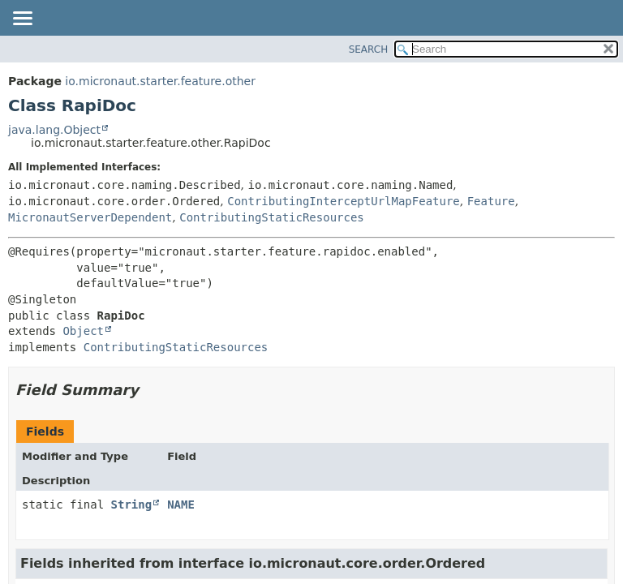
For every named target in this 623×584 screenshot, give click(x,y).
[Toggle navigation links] (22, 19)
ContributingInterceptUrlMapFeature (343, 201)
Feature (491, 201)
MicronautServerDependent (90, 217)
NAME (181, 504)
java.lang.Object (54, 129)
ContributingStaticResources (271, 217)
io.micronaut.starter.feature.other (160, 81)
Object (83, 330)
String (132, 504)
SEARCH (369, 49)
